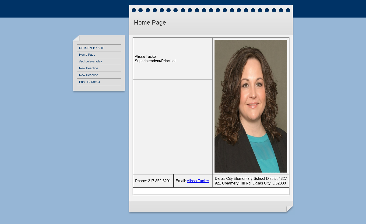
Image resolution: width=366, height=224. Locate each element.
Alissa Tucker (198, 181)
